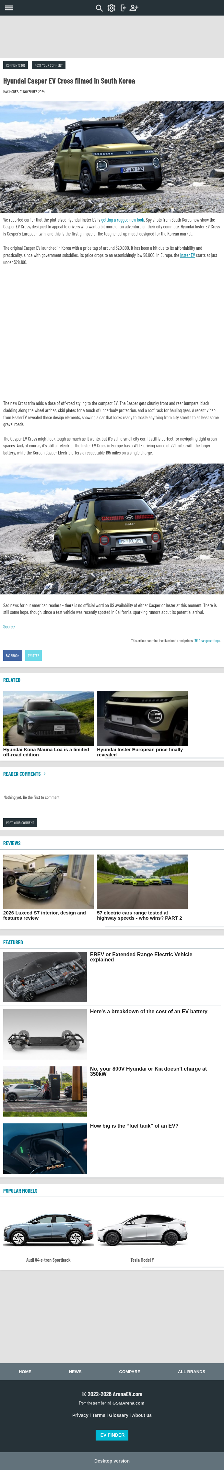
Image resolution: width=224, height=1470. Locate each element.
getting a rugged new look (122, 220)
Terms (98, 1415)
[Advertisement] (112, 36)
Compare (129, 1371)
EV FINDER (112, 1435)
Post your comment (49, 65)
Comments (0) (15, 65)
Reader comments (25, 773)
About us (142, 1415)
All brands (191, 1371)
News (75, 1371)
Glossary (118, 1415)
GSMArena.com (128, 1403)
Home (25, 1371)
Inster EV (187, 255)
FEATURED (13, 942)
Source (9, 626)
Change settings (207, 640)
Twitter (34, 655)
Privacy (80, 1415)
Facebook (12, 655)
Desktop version (112, 1461)
